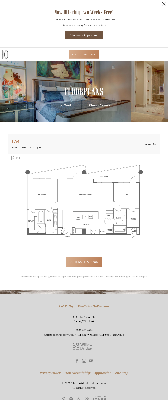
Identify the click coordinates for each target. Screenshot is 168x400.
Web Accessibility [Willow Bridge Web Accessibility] (77, 373)
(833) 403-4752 (84, 330)
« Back (66, 105)
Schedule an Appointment (84, 35)
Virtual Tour (99, 105)
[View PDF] (16, 158)
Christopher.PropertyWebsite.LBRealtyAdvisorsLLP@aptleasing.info (84, 335)
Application (103, 373)
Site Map (122, 373)
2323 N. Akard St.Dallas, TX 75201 (84, 319)
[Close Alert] (164, 4)
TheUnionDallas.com (93, 306)
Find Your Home (84, 54)
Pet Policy (66, 306)
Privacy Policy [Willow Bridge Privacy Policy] (50, 373)
